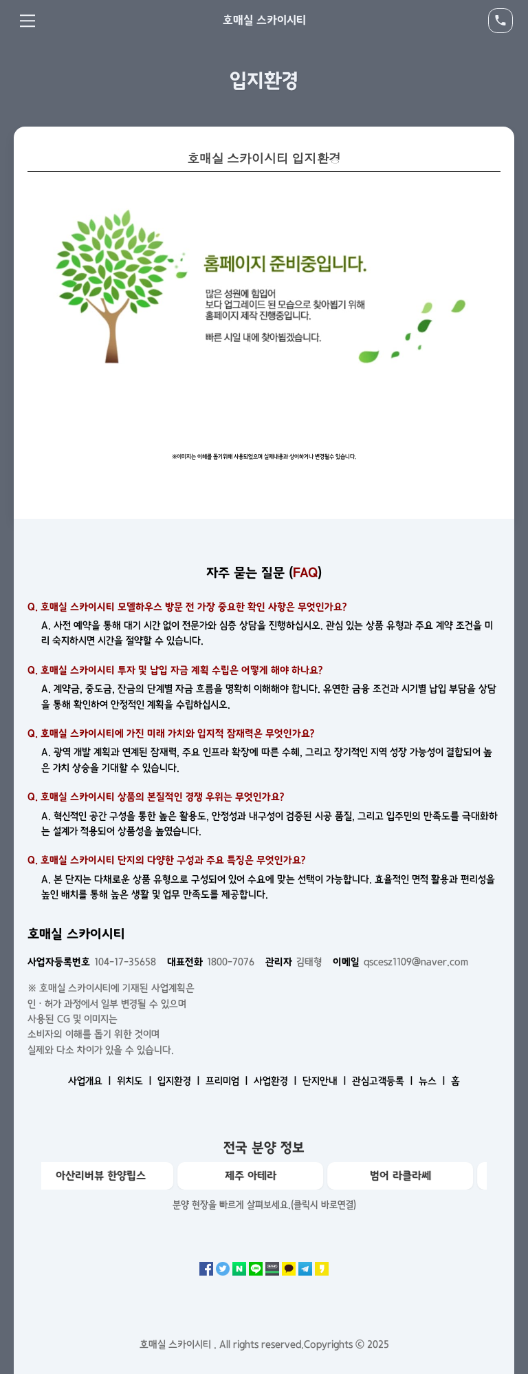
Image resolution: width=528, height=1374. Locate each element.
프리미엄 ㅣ (228, 1080)
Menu (27, 20)
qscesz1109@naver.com (400, 961)
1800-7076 (210, 961)
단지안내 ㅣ (325, 1080)
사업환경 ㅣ (277, 1080)
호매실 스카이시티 (264, 20)
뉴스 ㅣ (433, 1080)
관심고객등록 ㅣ (384, 1080)
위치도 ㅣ (136, 1080)
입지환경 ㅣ (180, 1080)
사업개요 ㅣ (91, 1080)
